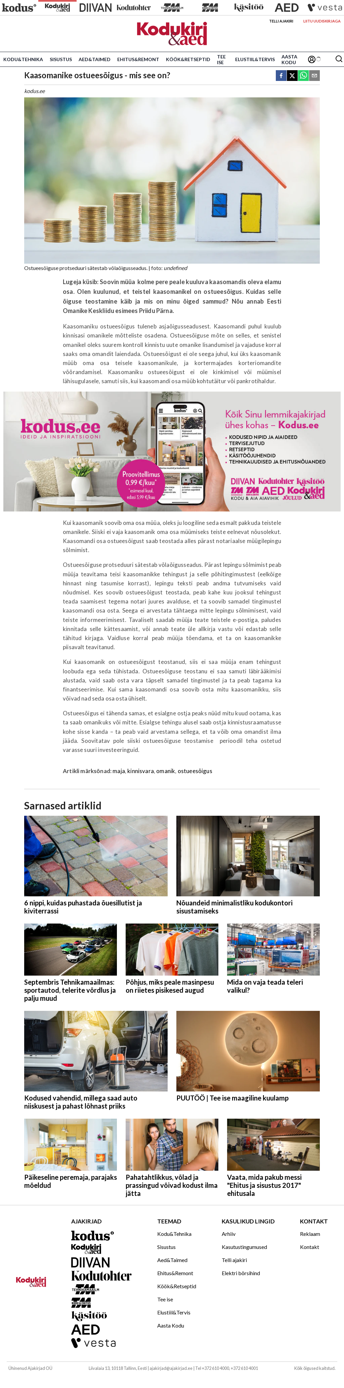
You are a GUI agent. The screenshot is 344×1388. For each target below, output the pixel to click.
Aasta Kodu (289, 59)
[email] (314, 76)
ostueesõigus (195, 770)
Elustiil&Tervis (255, 59)
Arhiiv (228, 1233)
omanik (165, 770)
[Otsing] (339, 59)
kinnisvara (140, 770)
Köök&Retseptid (188, 59)
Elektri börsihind (241, 1273)
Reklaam (310, 1233)
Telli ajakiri (281, 21)
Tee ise (221, 59)
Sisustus (61, 59)
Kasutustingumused (244, 1247)
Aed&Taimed (95, 59)
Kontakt (309, 1247)
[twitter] (292, 76)
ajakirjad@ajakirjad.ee (170, 1368)
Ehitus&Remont (138, 59)
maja (119, 770)
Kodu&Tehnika (23, 59)
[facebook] (281, 76)
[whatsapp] (303, 76)
